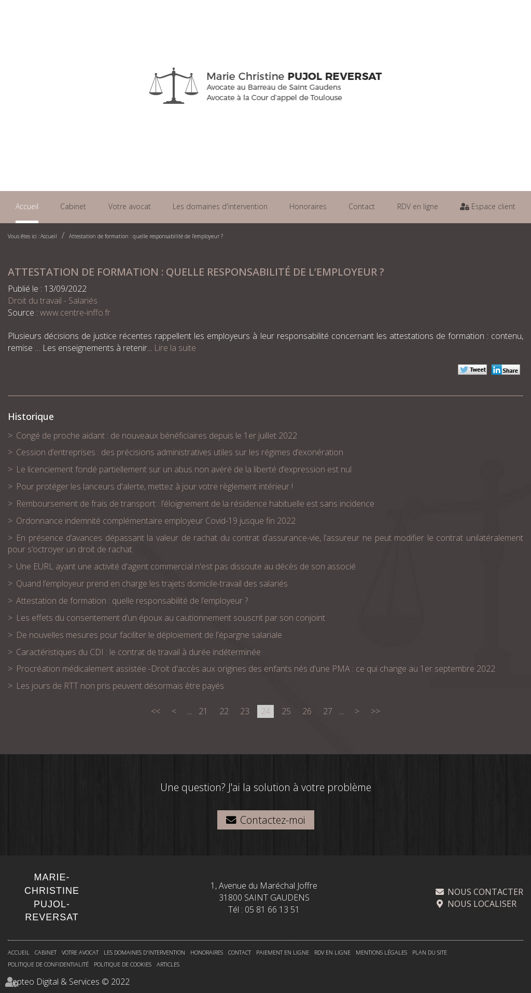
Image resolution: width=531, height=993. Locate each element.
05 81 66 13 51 (272, 909)
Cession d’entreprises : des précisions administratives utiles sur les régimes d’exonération (179, 452)
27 (327, 711)
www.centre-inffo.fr (75, 312)
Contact (361, 206)
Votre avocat (129, 206)
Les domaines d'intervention (220, 206)
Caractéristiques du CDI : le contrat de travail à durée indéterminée (138, 652)
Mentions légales (381, 952)
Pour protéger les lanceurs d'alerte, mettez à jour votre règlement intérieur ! (154, 486)
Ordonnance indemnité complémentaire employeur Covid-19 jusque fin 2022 (156, 520)
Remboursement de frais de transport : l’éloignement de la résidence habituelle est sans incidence (195, 503)
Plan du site (429, 952)
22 (224, 711)
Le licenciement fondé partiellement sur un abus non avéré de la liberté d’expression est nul (184, 469)
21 (203, 711)
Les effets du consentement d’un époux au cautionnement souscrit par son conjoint (170, 617)
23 (244, 711)
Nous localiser (482, 903)
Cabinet (73, 206)
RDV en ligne (417, 206)
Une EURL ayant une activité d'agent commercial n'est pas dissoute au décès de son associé (186, 566)
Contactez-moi (272, 820)
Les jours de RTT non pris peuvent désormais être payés (120, 685)
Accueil (27, 206)
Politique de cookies (122, 964)
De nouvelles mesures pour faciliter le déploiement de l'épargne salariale (149, 635)
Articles (168, 964)
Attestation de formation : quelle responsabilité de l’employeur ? (146, 236)
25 (286, 711)
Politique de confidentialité (48, 964)
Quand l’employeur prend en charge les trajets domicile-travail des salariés (152, 583)
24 (265, 711)
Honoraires (308, 206)
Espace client (492, 206)
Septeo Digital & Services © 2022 (69, 981)
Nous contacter (485, 891)
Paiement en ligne (282, 952)
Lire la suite (175, 347)
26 (307, 711)
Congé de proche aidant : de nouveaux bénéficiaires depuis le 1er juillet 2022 (156, 435)
